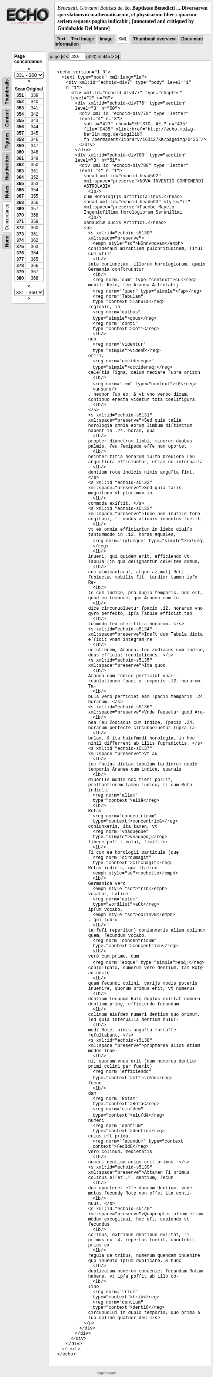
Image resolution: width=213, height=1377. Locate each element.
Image (106, 39)
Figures (7, 140)
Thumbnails (7, 91)
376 (20, 253)
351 (20, 95)
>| (117, 56)
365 (20, 183)
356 (20, 126)
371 (20, 221)
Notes (7, 191)
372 (20, 227)
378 (20, 265)
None (7, 241)
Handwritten (7, 167)
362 (20, 164)
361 (20, 158)
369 (20, 208)
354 (20, 114)
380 (20, 278)
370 (20, 215)
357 (20, 133)
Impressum (106, 1373)
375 (20, 246)
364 (20, 177)
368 (20, 202)
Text (61, 39)
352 (20, 101)
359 (20, 145)
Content (7, 118)
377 (20, 259)
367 (20, 196)
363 (20, 171)
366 (20, 189)
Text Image (82, 39)
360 (20, 152)
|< (63, 56)
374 (20, 240)
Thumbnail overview (154, 39)
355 (20, 120)
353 (20, 108)
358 (20, 139)
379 (20, 271)
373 (20, 234)
